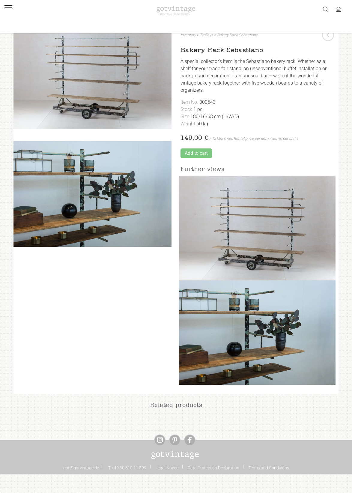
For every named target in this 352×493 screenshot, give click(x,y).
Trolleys (206, 53)
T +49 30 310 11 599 (127, 486)
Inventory (188, 53)
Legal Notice (167, 486)
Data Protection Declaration (213, 486)
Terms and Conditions (269, 486)
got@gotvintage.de (81, 486)
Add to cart (196, 172)
